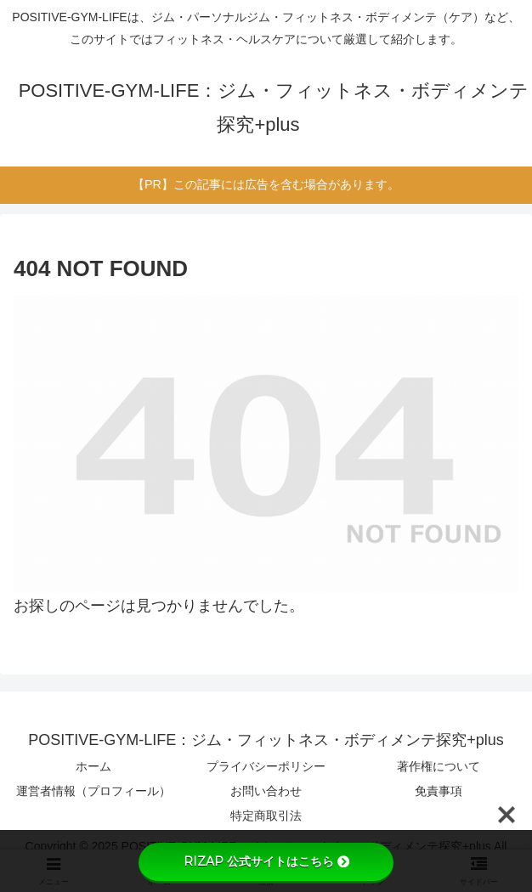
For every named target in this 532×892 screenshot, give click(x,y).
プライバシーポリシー (266, 766)
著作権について (438, 766)
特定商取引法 (266, 815)
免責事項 (438, 791)
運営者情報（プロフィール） (93, 791)
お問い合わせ (266, 791)
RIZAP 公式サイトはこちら (266, 861)
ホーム (93, 766)
